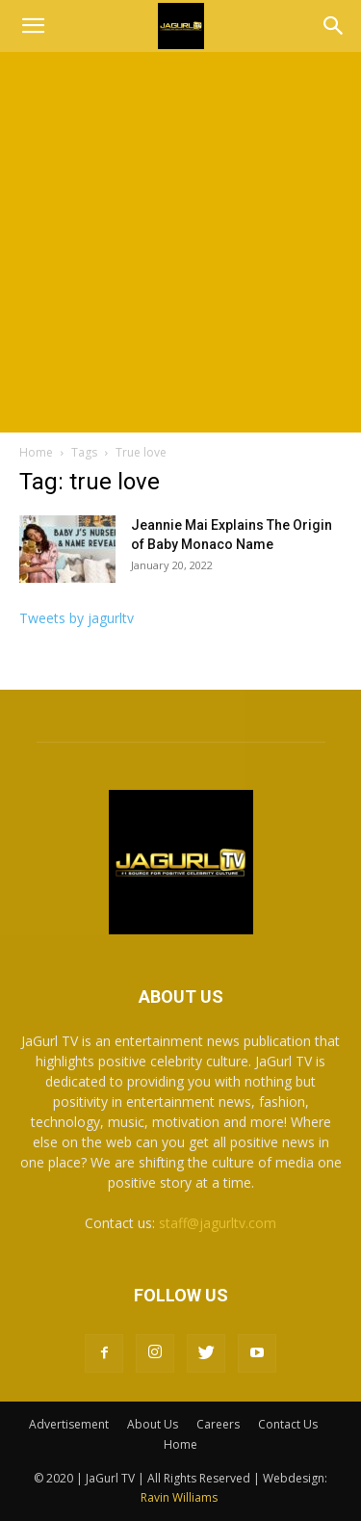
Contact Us (288, 1424)
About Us (152, 1424)
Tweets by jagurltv (76, 618)
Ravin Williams (180, 1497)
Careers (218, 1424)
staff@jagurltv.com (217, 1223)
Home (36, 452)
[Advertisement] (180, 242)
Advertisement (69, 1424)
